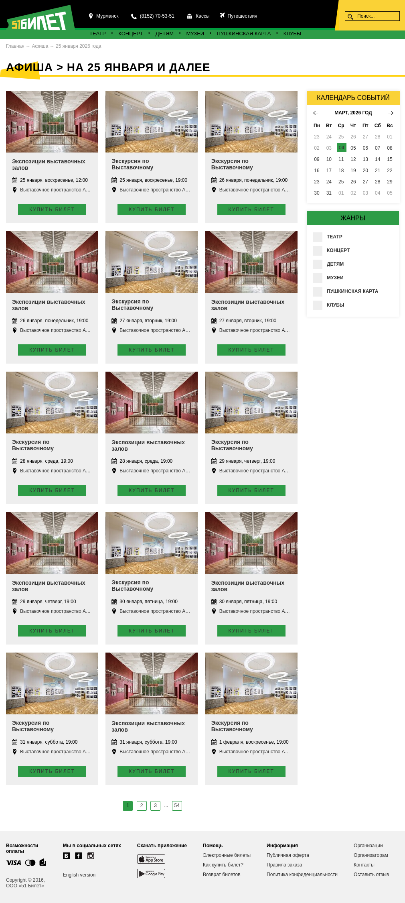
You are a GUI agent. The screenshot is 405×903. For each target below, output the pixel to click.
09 (316, 159)
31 (329, 193)
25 (341, 182)
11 (341, 159)
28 (377, 182)
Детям (165, 34)
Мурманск (107, 16)
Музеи (195, 34)
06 (365, 148)
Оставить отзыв (371, 874)
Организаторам (371, 855)
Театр (97, 34)
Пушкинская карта (244, 34)
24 (329, 182)
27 (365, 182)
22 (389, 170)
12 (353, 159)
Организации (368, 845)
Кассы (202, 16)
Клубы (292, 34)
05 (353, 148)
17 (329, 170)
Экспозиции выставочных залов (48, 164)
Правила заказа (284, 865)
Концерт (130, 34)
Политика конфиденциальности (302, 874)
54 (177, 805)
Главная (15, 46)
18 (341, 170)
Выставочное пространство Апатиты (60, 190)
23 (316, 182)
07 (377, 148)
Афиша (40, 46)
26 (353, 182)
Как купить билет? (223, 865)
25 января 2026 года (78, 46)
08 (389, 148)
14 (377, 159)
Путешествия (241, 16)
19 (353, 170)
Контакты (364, 865)
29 (389, 182)
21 (377, 170)
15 (389, 159)
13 (365, 159)
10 (329, 159)
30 (316, 193)
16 (316, 170)
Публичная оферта (288, 855)
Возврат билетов (222, 874)
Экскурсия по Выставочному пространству (132, 167)
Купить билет (52, 209)
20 (365, 170)
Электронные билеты (227, 855)
